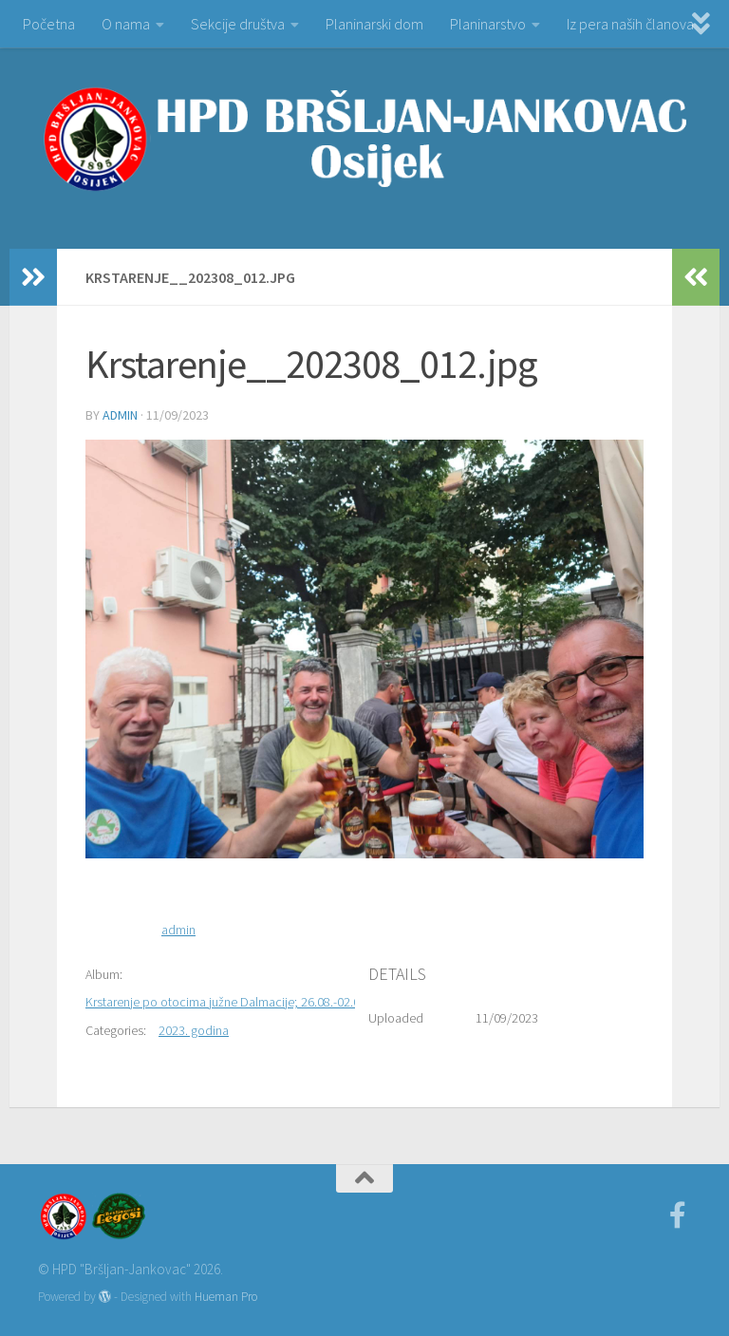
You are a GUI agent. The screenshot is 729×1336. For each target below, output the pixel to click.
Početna (49, 23)
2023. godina (194, 1030)
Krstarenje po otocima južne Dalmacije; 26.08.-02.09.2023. (242, 1001)
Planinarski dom (374, 23)
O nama (126, 23)
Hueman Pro (226, 1297)
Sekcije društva (238, 23)
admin (120, 414)
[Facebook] (677, 1215)
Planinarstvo (488, 23)
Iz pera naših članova (630, 23)
